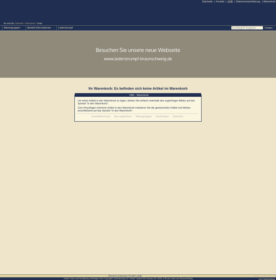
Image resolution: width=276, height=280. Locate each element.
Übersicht (178, 116)
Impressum (122, 276)
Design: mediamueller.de (264, 276)
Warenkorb (30, 23)
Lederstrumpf (65, 27)
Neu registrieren (123, 116)
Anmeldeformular (100, 116)
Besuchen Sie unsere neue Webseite (138, 54)
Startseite (19, 23)
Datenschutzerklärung (248, 1)
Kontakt (220, 1)
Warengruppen (144, 116)
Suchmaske (162, 116)
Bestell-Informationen (39, 27)
